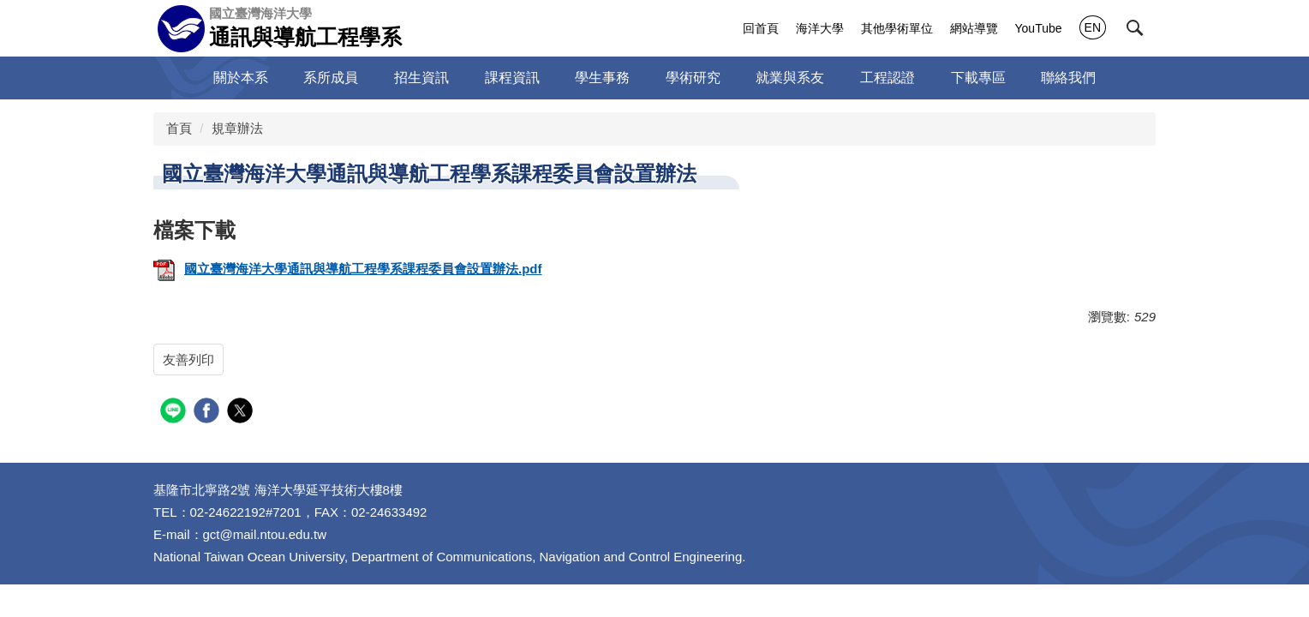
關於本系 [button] (240, 77)
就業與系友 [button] (790, 77)
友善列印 (188, 359)
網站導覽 (974, 28)
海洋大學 (820, 28)
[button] (1135, 28)
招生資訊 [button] (421, 77)
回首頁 (761, 28)
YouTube (1038, 28)
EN (1093, 27)
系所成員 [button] (330, 77)
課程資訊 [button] (512, 77)
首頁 (179, 128)
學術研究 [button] (693, 77)
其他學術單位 (897, 28)
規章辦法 (237, 128)
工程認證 (887, 77)
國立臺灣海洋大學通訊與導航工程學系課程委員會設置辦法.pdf (347, 268)
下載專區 (978, 77)
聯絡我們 (1068, 77)
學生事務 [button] (602, 77)
